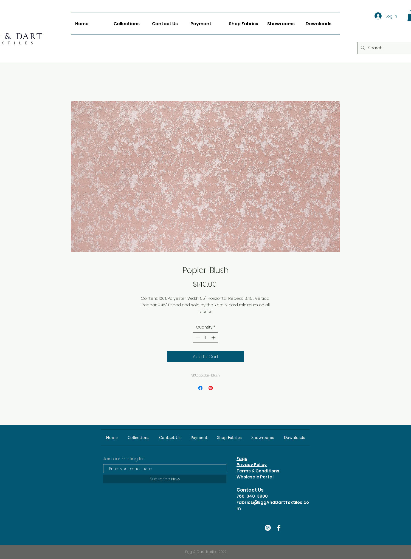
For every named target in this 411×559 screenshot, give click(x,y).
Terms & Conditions (258, 471)
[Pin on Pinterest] (210, 388)
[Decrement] (197, 337)
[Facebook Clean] (279, 528)
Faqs (242, 458)
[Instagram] (268, 528)
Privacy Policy (252, 464)
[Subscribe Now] (164, 479)
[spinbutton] (205, 337)
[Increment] (213, 337)
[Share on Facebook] (200, 388)
